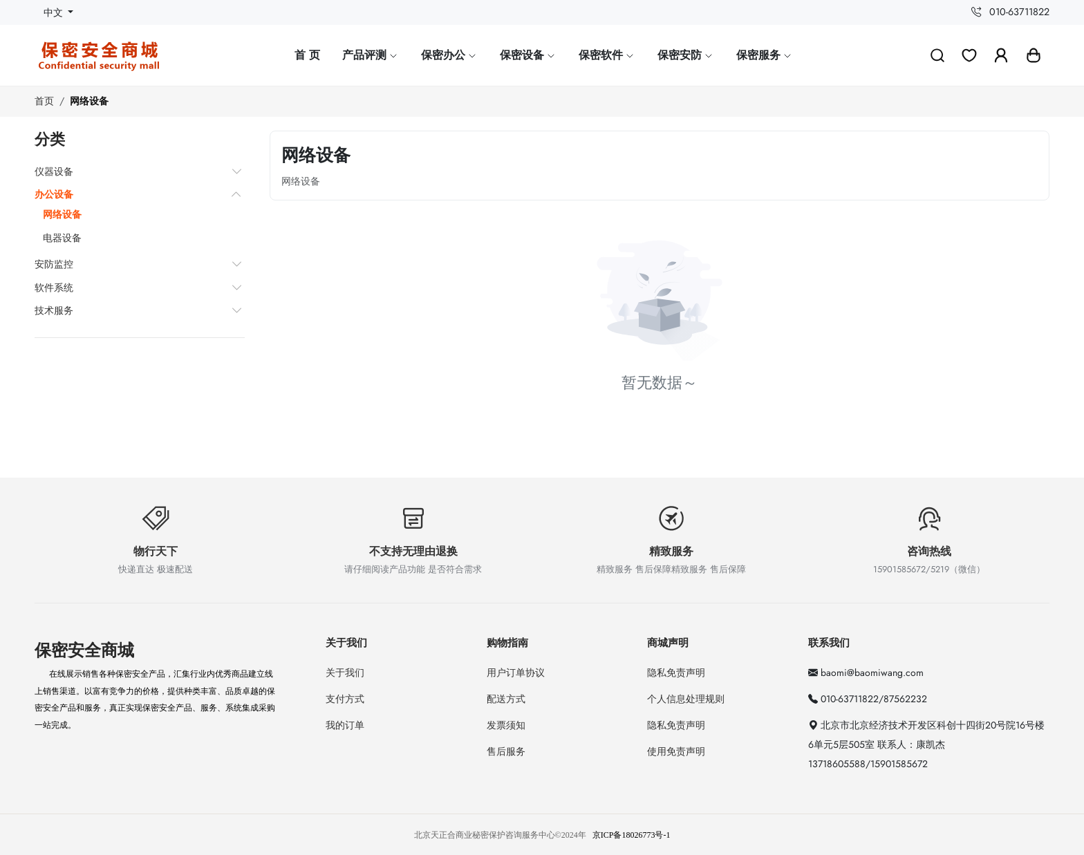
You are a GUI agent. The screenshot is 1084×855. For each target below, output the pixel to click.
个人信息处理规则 (686, 699)
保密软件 (607, 55)
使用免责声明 (676, 751)
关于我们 (345, 672)
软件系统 (54, 287)
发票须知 (506, 725)
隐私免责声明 (676, 672)
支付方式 (345, 699)
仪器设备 (54, 171)
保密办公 (449, 55)
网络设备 (89, 101)
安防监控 (54, 264)
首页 (44, 101)
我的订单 (345, 725)
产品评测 (370, 55)
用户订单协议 (516, 672)
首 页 (307, 55)
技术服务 (54, 310)
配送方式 (506, 699)
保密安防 (685, 55)
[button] (1033, 55)
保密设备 (528, 55)
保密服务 (764, 55)
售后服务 (506, 751)
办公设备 (54, 194)
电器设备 (62, 238)
